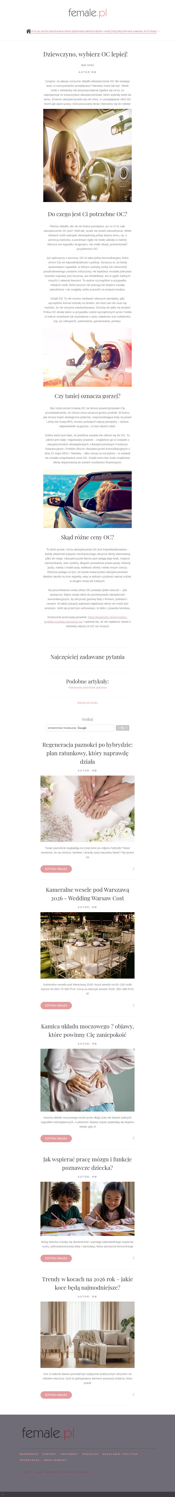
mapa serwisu (55, 1460)
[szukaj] (79, 728)
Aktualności (40, 31)
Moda (54, 31)
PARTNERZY (69, 1454)
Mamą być (142, 31)
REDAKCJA (90, 1454)
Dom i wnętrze (106, 31)
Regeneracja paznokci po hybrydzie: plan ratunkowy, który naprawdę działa (87, 753)
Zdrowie (78, 31)
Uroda (90, 31)
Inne (153, 31)
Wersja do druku (87, 702)
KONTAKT (49, 1454)
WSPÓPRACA (29, 1454)
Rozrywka (126, 31)
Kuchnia (65, 31)
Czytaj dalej (56, 868)
